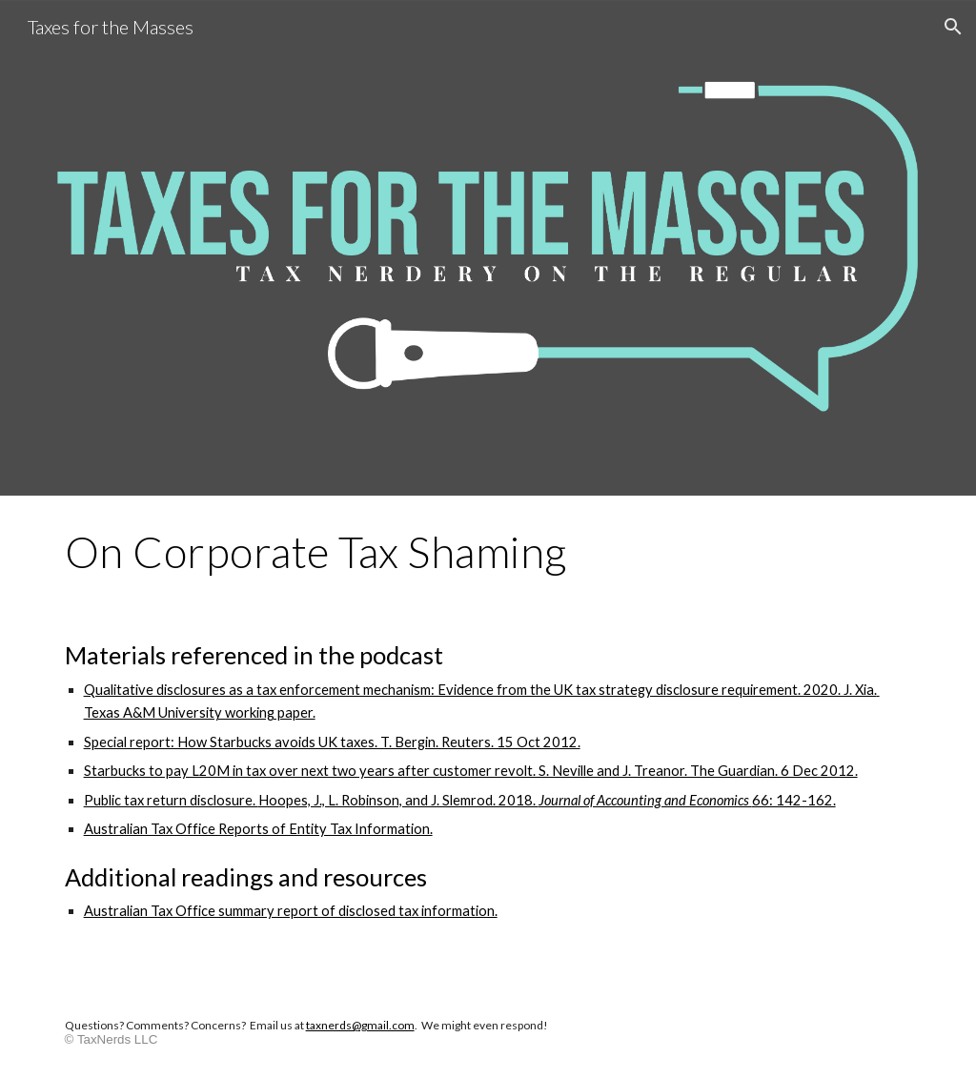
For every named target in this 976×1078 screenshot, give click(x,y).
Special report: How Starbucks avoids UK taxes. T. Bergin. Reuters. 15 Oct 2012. (332, 742)
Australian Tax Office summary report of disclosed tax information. (291, 911)
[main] (488, 552)
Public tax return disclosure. (171, 800)
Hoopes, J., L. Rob (312, 800)
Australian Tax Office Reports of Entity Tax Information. (258, 829)
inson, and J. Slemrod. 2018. (452, 800)
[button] (953, 27)
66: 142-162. (794, 800)
